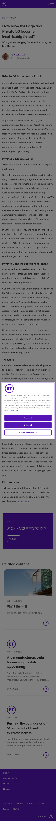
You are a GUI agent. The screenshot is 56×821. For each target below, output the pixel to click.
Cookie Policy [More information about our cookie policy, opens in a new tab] (14, 410)
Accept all (28, 418)
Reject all (28, 425)
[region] (28, 410)
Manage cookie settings (28, 432)
